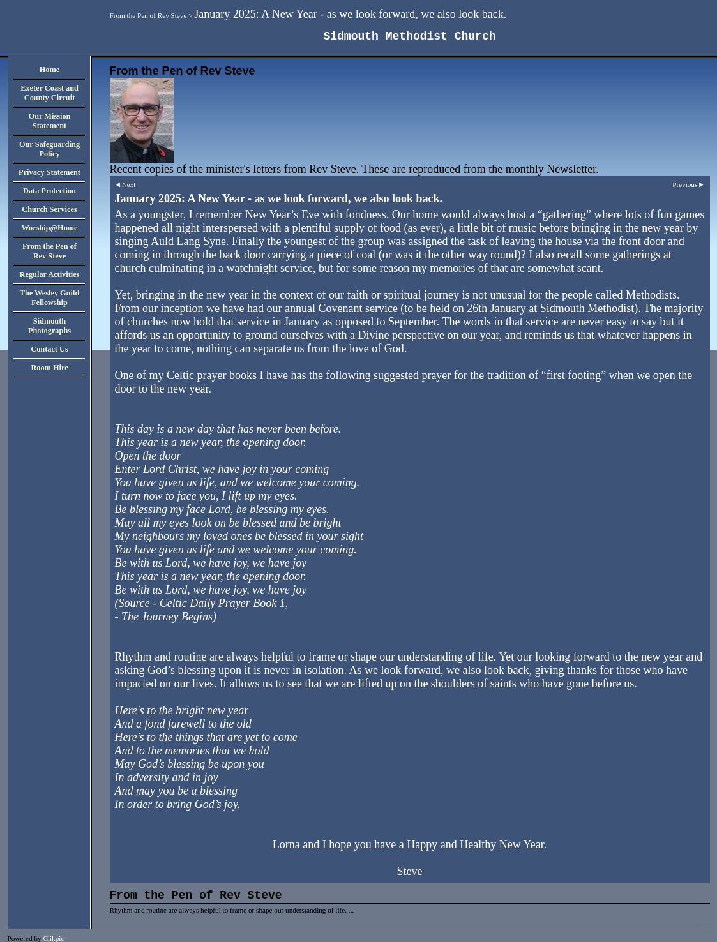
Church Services (49, 209)
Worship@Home (49, 227)
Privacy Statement (49, 172)
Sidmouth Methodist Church (409, 36)
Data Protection (49, 190)
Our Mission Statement (50, 121)
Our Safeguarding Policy (49, 149)
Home (49, 69)
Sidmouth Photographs (49, 326)
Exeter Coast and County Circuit (49, 93)
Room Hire (49, 367)
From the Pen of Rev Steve (148, 15)
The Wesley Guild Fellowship (50, 297)
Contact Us (49, 349)
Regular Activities (50, 274)
